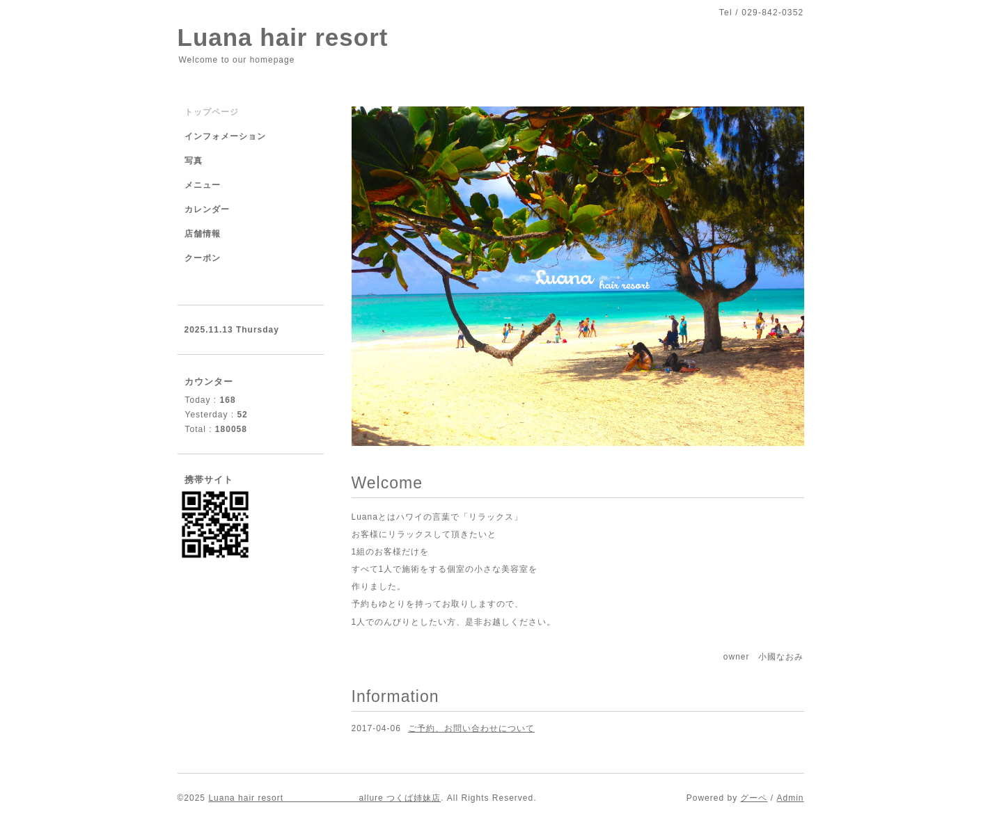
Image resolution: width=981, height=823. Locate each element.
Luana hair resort (283, 37)
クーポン (203, 258)
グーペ (753, 798)
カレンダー (207, 209)
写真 (194, 161)
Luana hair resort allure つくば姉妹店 (324, 798)
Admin (789, 798)
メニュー (203, 185)
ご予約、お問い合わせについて (471, 728)
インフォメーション (225, 136)
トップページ (212, 112)
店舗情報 (203, 234)
